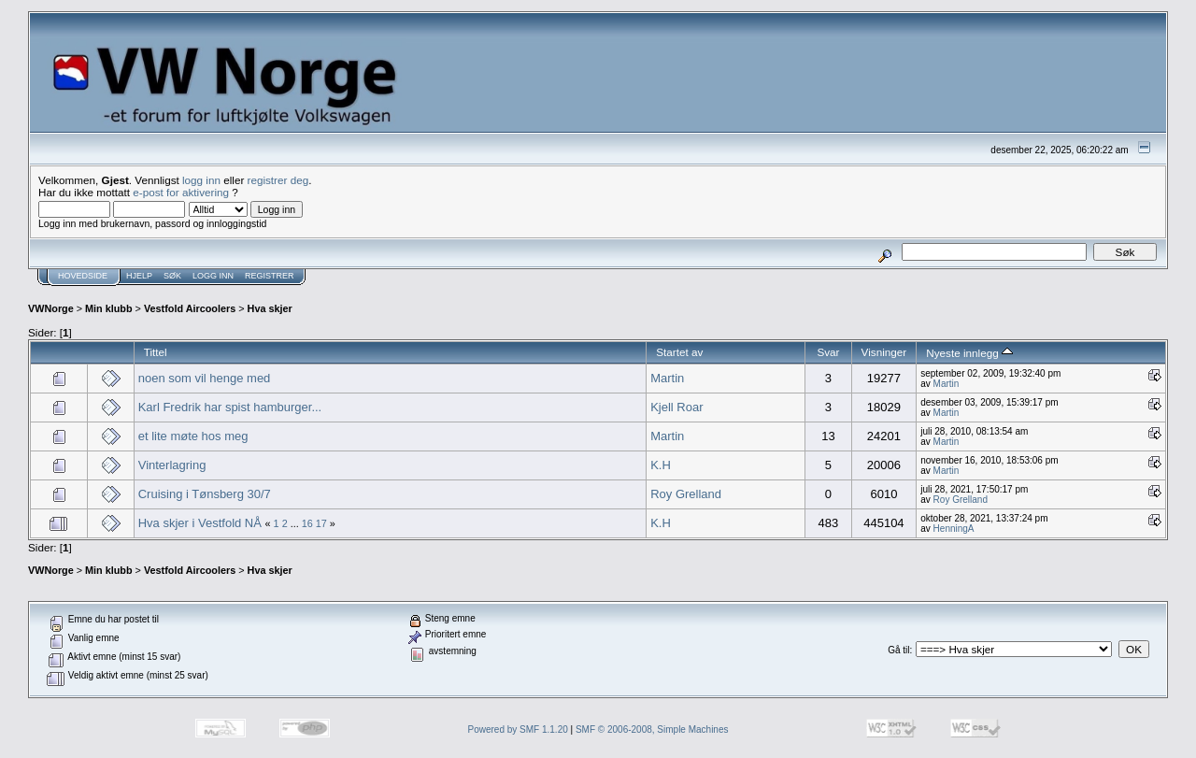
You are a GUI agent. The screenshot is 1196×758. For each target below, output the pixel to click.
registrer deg (278, 180)
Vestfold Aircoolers (189, 308)
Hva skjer (270, 308)
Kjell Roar (676, 407)
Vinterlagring (172, 465)
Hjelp (139, 275)
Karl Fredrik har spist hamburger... (230, 407)
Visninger (884, 352)
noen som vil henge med (204, 378)
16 (307, 523)
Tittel (155, 352)
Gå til (898, 650)
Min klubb (109, 308)
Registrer (269, 275)
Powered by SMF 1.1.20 (518, 729)
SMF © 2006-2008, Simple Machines (652, 729)
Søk (172, 275)
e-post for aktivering (181, 192)
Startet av (679, 352)
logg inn (201, 180)
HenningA (954, 528)
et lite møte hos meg (193, 436)
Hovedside (82, 275)
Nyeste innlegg (969, 353)
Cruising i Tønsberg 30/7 (204, 494)
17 (321, 523)
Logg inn (213, 275)
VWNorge (51, 308)
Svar (828, 352)
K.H (660, 465)
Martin (667, 378)
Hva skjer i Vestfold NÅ (200, 523)
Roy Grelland (685, 494)
